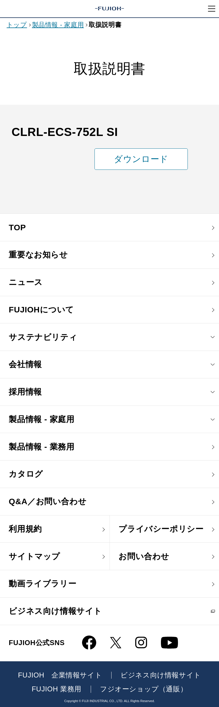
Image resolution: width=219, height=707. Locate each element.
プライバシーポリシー (160, 528)
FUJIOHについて (41, 309)
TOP (17, 227)
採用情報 (25, 391)
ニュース (25, 282)
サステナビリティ (43, 337)
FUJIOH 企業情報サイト (60, 675)
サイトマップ (34, 556)
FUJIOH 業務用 (56, 689)
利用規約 (25, 528)
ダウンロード (141, 159)
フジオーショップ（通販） (143, 689)
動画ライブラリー (42, 583)
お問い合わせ (143, 556)
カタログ (26, 473)
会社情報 (25, 364)
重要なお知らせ (38, 254)
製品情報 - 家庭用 (58, 24)
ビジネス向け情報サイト (55, 611)
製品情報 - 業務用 (41, 446)
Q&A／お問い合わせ (47, 501)
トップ (17, 24)
